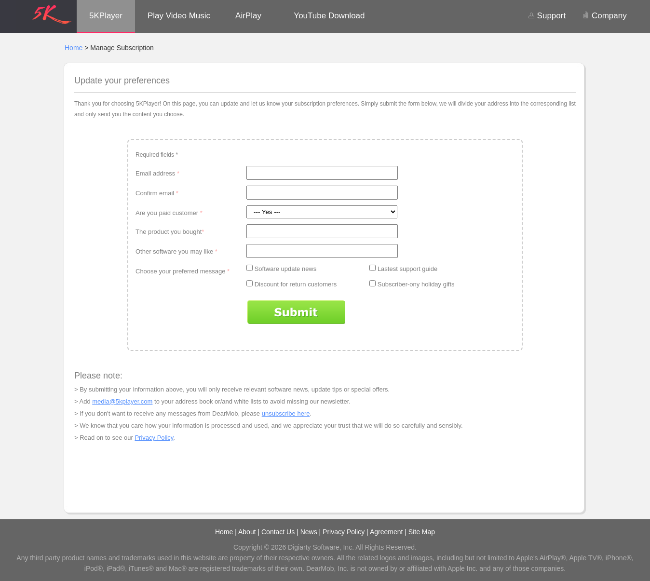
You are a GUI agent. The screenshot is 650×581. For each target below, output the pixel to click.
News (308, 532)
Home (73, 48)
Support (547, 15)
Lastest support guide (407, 268)
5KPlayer (105, 15)
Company (604, 15)
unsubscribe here (286, 413)
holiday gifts (438, 284)
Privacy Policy (154, 437)
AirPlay (248, 15)
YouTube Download (329, 15)
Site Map (421, 532)
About (247, 532)
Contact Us (278, 532)
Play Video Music (179, 15)
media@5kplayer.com (122, 401)
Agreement (386, 532)
